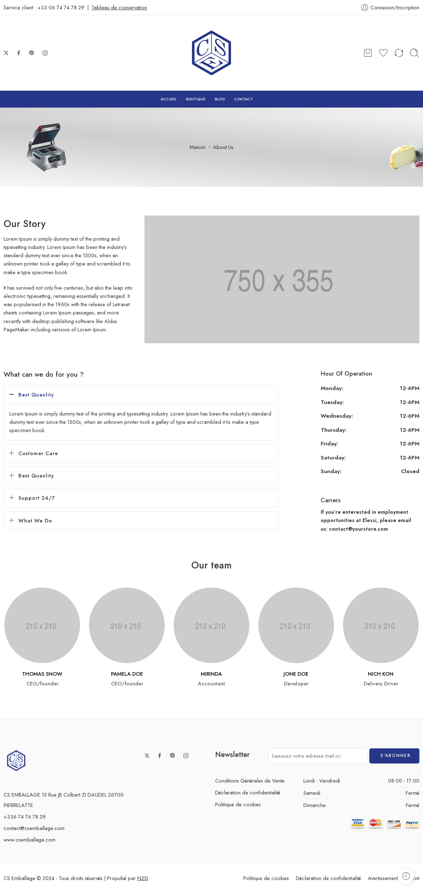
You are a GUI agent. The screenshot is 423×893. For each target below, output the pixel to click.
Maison (198, 147)
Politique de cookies (238, 804)
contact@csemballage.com (34, 828)
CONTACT (243, 99)
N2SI (142, 878)
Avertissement (383, 878)
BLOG (220, 99)
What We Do (35, 520)
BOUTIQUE (195, 99)
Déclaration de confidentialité (247, 792)
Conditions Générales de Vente (250, 780)
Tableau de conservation (119, 7)
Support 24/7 (36, 498)
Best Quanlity (36, 394)
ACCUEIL (169, 99)
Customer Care (38, 453)
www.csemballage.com (29, 839)
